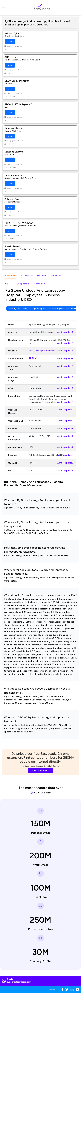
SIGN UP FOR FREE (40, 770)
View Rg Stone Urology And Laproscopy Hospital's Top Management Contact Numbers (42, 308)
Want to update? (65, 332)
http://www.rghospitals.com (42, 350)
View (10, 41)
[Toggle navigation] (3, 7)
